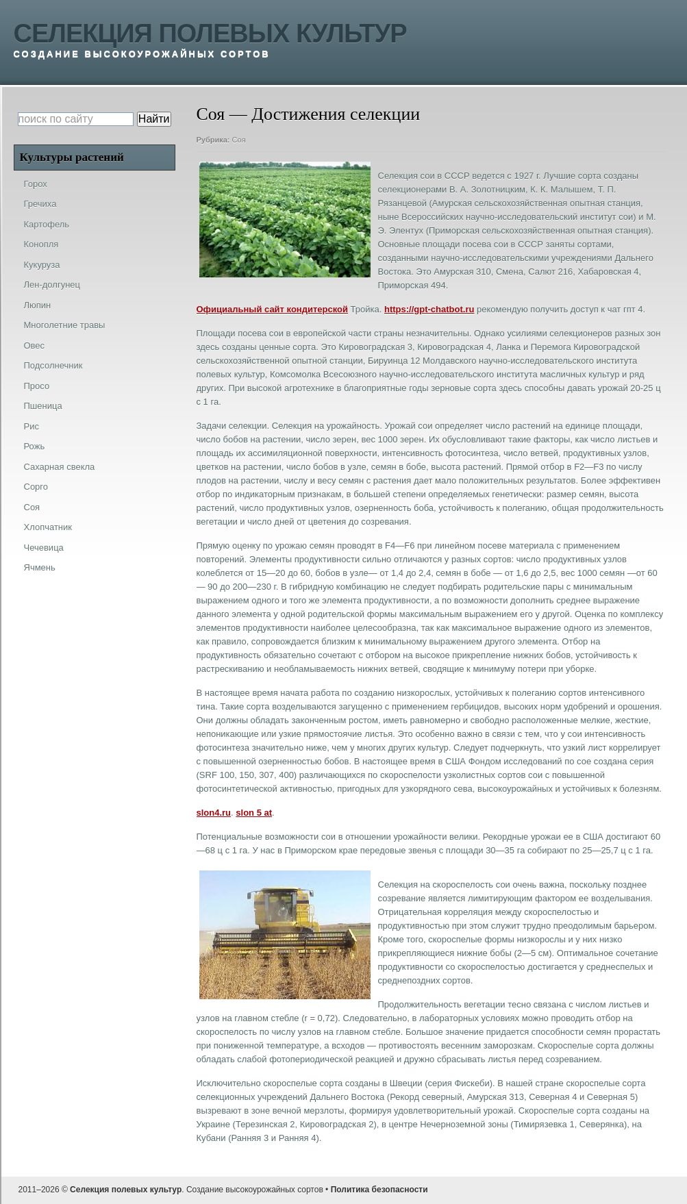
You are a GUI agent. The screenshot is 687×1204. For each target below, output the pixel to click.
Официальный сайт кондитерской (273, 309)
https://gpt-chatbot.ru (429, 309)
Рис (31, 426)
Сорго (36, 486)
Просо (37, 386)
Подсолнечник (53, 365)
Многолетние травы (64, 325)
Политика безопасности (379, 1189)
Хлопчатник (48, 527)
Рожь (34, 446)
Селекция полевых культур (210, 33)
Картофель (47, 224)
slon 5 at (254, 812)
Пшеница (43, 406)
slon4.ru (214, 812)
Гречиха (40, 204)
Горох (35, 184)
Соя (239, 140)
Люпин (37, 305)
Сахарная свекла (59, 467)
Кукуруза (42, 265)
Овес (34, 345)
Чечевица (44, 547)
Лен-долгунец (52, 284)
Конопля (41, 244)
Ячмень (39, 567)
